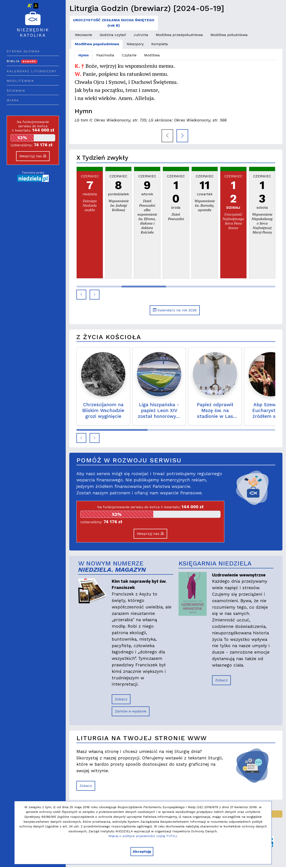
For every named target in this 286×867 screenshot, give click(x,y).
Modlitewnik (20, 81)
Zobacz (121, 699)
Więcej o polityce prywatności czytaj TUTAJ (142, 836)
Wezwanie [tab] (83, 35)
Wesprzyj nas (32, 156)
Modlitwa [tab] (152, 55)
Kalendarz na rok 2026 (175, 310)
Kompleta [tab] (159, 44)
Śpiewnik (16, 90)
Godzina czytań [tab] (113, 35)
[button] (81, 295)
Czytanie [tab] (129, 55)
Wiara (13, 100)
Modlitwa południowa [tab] (229, 35)
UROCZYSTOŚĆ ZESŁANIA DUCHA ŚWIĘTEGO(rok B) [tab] (113, 23)
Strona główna (23, 51)
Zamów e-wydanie (130, 711)
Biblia (22, 61)
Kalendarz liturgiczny (31, 71)
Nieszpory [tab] (135, 44)
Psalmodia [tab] (105, 55)
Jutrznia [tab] (141, 35)
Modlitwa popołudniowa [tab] (97, 44)
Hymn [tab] (83, 55)
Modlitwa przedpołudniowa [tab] (179, 35)
